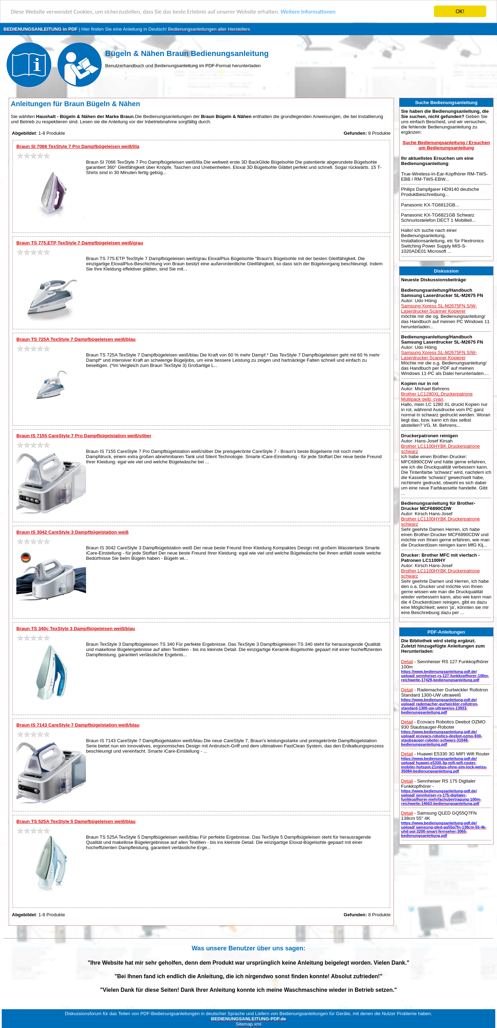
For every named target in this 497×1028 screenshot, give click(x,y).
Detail (407, 661)
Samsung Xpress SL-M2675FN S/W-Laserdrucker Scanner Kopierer (439, 308)
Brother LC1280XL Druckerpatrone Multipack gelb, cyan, (437, 396)
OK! (460, 11)
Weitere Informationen (308, 11)
